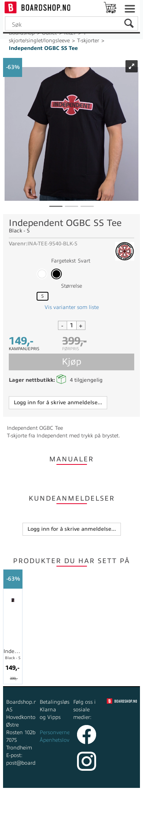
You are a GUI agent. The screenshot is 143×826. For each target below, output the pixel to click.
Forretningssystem (34, 810)
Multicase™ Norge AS (71, 818)
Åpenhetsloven (58, 740)
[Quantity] (71, 325)
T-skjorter (88, 40)
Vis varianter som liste (72, 307)
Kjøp (71, 362)
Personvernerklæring (65, 732)
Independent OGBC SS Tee (43, 48)
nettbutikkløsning (87, 810)
